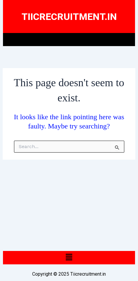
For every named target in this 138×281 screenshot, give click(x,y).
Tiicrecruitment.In (69, 16)
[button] (69, 39)
